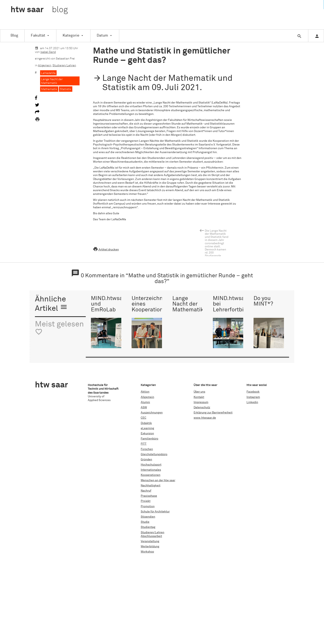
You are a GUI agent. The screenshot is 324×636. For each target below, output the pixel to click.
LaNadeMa (48, 73)
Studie (145, 521)
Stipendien (148, 516)
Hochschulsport (151, 464)
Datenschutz (202, 407)
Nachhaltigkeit (150, 485)
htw (39, 10)
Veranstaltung (150, 541)
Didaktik (146, 423)
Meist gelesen (59, 328)
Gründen (146, 459)
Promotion (148, 506)
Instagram (253, 397)
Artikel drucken (106, 249)
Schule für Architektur (155, 511)
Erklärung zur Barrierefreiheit (213, 412)
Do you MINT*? (263, 301)
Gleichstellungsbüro (154, 454)
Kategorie (71, 35)
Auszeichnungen (152, 412)
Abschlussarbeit (151, 536)
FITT (144, 443)
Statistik (65, 89)
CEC (143, 417)
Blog (14, 35)
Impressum (201, 402)
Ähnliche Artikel (51, 304)
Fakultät (38, 35)
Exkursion (147, 433)
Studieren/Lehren (64, 65)
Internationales (151, 469)
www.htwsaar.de (205, 417)
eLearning (147, 428)
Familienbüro (149, 438)
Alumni (145, 402)
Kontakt (199, 397)
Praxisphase (149, 495)
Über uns (199, 391)
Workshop (147, 551)
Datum (102, 35)
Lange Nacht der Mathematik (52, 81)
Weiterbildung (150, 546)
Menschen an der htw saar (158, 480)
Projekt (145, 501)
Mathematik (49, 89)
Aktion (145, 391)
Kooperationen (150, 475)
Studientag (148, 527)
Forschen (147, 449)
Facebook (253, 391)
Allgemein (44, 65)
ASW (144, 407)
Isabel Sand (48, 52)
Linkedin (252, 402)
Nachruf (146, 490)
